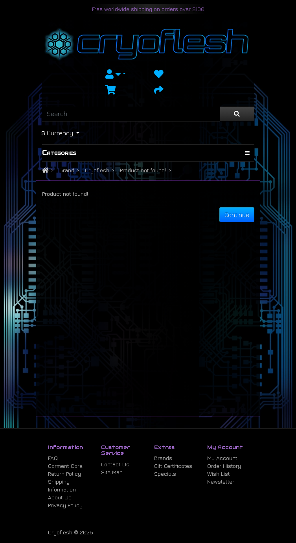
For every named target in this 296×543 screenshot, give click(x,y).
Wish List (218, 473)
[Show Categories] (247, 152)
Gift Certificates (173, 465)
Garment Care (65, 465)
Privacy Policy (65, 505)
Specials (165, 473)
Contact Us (115, 464)
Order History (224, 465)
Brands (163, 458)
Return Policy (64, 473)
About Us (60, 497)
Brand (66, 170)
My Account (222, 458)
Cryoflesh (97, 170)
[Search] (131, 114)
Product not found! (143, 170)
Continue (236, 214)
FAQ (53, 458)
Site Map (112, 472)
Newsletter (220, 481)
